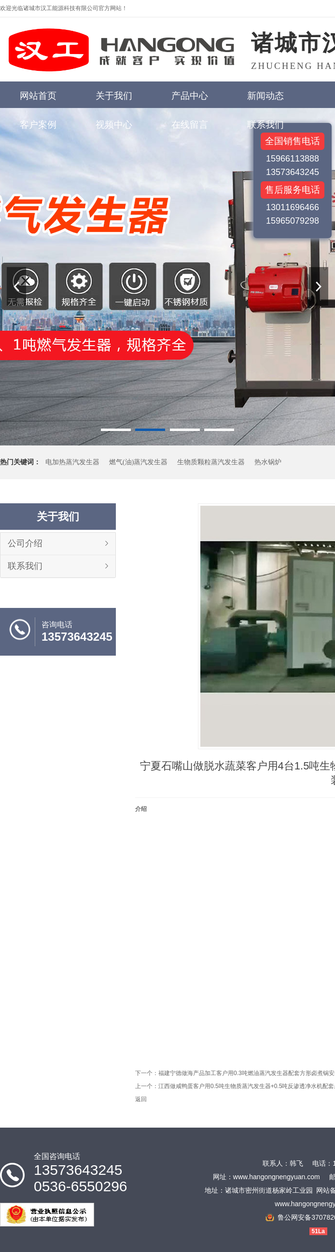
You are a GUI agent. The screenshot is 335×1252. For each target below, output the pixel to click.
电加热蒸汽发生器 (72, 462)
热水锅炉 (267, 462)
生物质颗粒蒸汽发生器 (211, 462)
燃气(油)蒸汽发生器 (138, 462)
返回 (141, 1099)
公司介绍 (25, 543)
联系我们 (25, 566)
